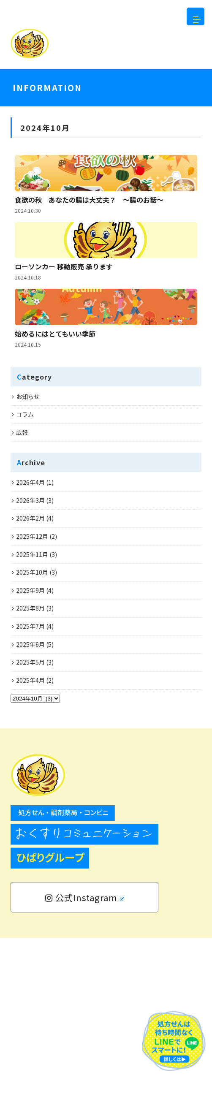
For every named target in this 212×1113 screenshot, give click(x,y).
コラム (25, 590)
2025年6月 (30, 819)
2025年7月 (30, 801)
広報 (22, 607)
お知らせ (28, 571)
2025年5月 (30, 837)
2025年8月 (30, 783)
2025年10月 (32, 748)
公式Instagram (84, 1073)
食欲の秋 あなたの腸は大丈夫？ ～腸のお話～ (89, 248)
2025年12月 (32, 711)
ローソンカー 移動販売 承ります (64, 374)
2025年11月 (32, 729)
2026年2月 (30, 694)
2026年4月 (30, 658)
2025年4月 (30, 855)
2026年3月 (30, 675)
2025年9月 (30, 765)
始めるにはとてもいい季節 (55, 499)
